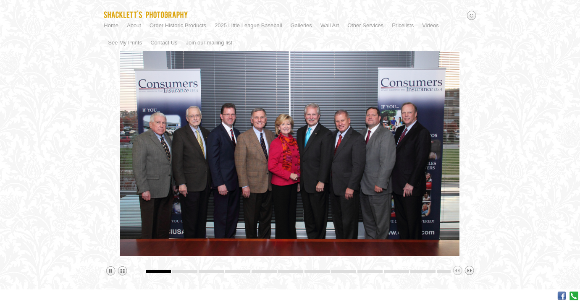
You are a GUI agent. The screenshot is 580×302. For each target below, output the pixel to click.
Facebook (561, 296)
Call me (574, 296)
